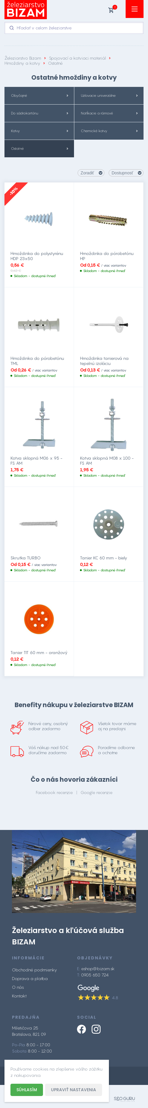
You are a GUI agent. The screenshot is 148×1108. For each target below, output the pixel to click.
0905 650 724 (95, 974)
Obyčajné (19, 95)
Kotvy (15, 131)
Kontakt (19, 995)
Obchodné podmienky (34, 969)
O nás (18, 987)
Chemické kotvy (94, 131)
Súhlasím (26, 1090)
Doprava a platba (30, 978)
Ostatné (17, 149)
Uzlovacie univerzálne (98, 95)
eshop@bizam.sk (98, 968)
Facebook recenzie (54, 792)
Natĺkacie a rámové (97, 113)
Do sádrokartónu (24, 113)
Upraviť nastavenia (73, 1090)
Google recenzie (96, 792)
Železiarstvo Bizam (22, 58)
